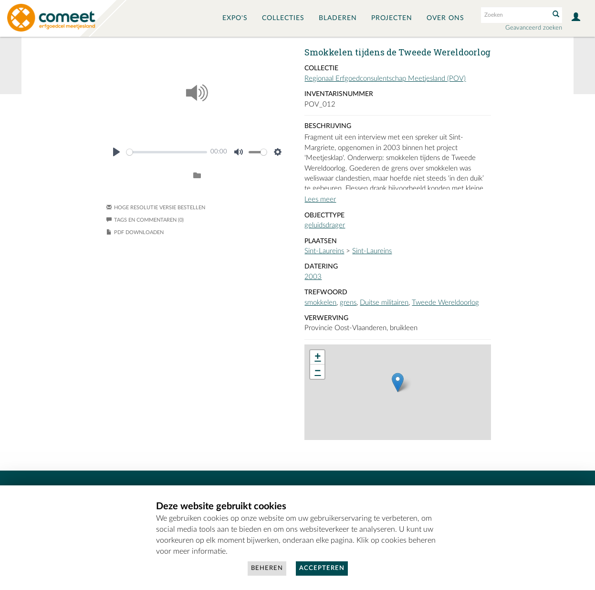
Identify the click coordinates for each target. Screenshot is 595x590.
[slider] (166, 152)
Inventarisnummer (338, 94)
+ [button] (317, 357)
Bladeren (338, 18)
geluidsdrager (324, 225)
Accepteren (321, 568)
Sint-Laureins (324, 251)
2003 (313, 276)
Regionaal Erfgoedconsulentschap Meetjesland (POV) (385, 78)
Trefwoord (325, 292)
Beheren (267, 568)
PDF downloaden (139, 232)
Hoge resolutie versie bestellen (159, 207)
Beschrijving (327, 126)
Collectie (321, 68)
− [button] (317, 372)
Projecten (391, 18)
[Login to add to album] (197, 176)
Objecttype (324, 215)
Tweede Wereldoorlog (445, 302)
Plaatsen (320, 241)
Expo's (235, 18)
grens (348, 302)
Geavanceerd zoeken (533, 28)
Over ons (445, 18)
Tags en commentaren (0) (145, 220)
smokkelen (320, 302)
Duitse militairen (384, 302)
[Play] (116, 152)
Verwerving (326, 318)
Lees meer (320, 199)
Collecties (283, 18)
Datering (321, 266)
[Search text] (514, 15)
